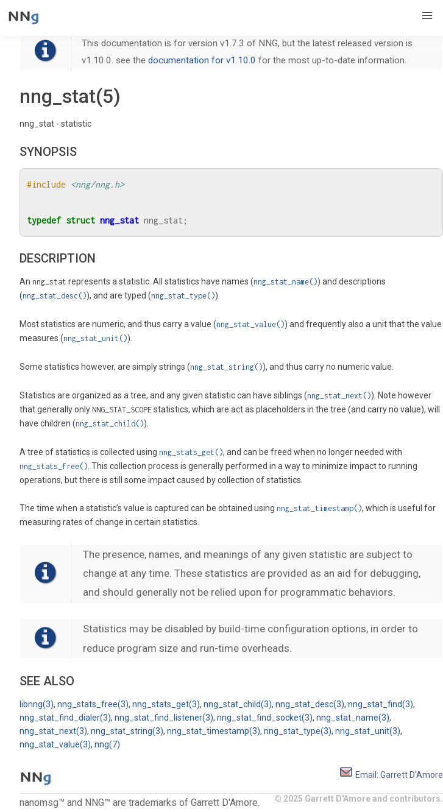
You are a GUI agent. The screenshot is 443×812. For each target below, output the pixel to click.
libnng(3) (36, 704)
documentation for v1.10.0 (202, 60)
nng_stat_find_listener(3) (164, 717)
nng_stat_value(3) (55, 744)
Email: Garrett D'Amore (391, 775)
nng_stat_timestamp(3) (213, 731)
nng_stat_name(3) (352, 717)
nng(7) (107, 744)
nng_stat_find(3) (380, 704)
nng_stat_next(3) (53, 731)
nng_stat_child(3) (238, 704)
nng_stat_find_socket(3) (265, 717)
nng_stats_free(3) (93, 704)
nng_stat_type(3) (297, 731)
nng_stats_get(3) (166, 704)
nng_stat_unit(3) (367, 731)
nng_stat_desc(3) (309, 704)
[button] (427, 16)
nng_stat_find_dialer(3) (65, 717)
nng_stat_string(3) (127, 731)
